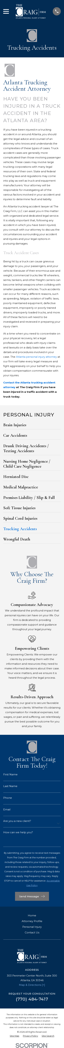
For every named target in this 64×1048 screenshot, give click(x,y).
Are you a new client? (17, 821)
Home (32, 915)
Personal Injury (32, 926)
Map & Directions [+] (32, 984)
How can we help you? (18, 832)
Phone (7, 797)
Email (6, 809)
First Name (10, 774)
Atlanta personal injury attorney (36, 356)
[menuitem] (32, 425)
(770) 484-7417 (32, 999)
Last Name (10, 786)
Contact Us (32, 932)
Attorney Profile (32, 921)
